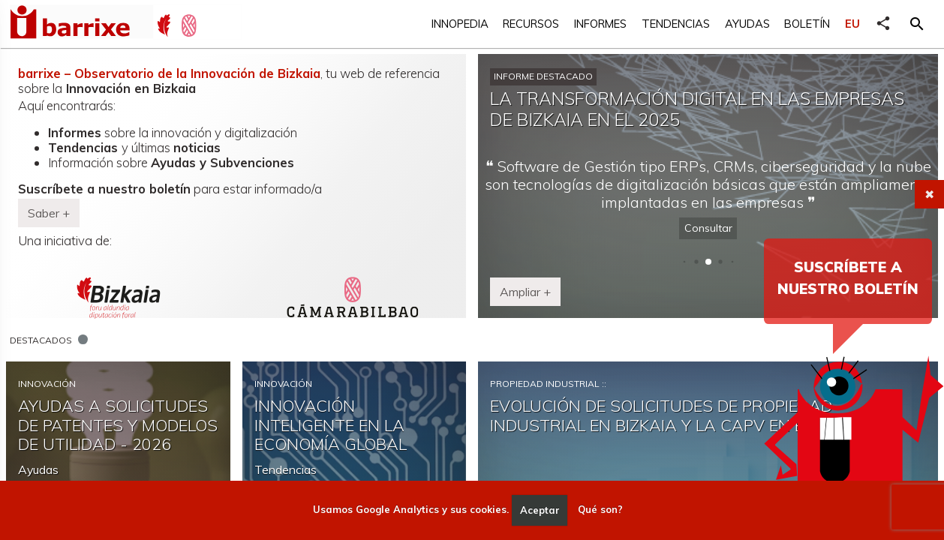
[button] (917, 24)
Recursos (531, 23)
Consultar (708, 228)
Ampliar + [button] (525, 291)
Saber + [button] (49, 213)
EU (852, 23)
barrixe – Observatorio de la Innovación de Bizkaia (169, 73)
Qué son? (600, 510)
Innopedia (460, 23)
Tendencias (676, 23)
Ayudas (747, 23)
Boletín (807, 23)
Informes (600, 23)
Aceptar (540, 510)
